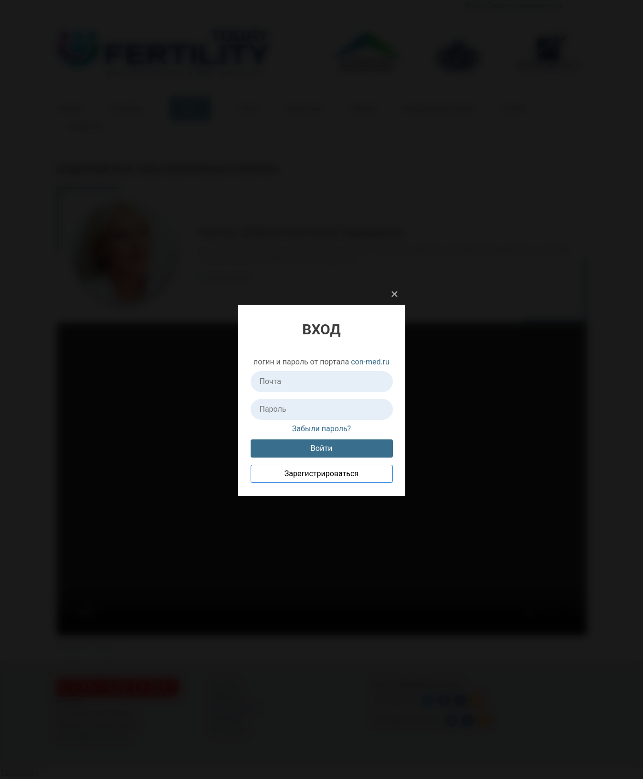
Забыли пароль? (321, 428)
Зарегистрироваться (321, 473)
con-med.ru (370, 361)
